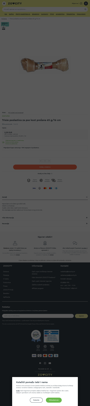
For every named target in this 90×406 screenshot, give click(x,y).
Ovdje (18, 390)
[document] (45, 392)
